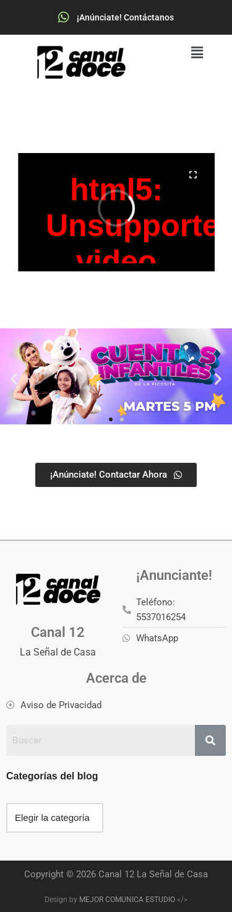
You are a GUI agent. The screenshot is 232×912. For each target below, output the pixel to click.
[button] (197, 52)
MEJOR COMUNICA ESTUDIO (127, 899)
